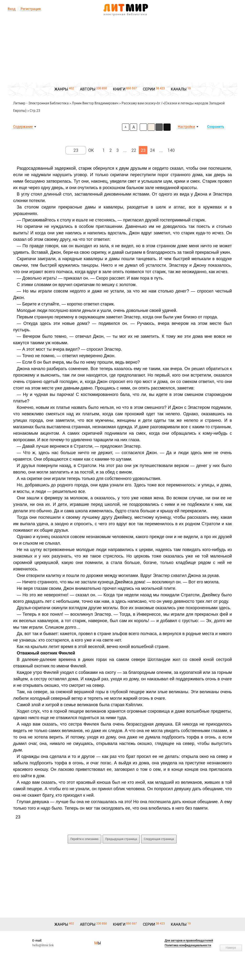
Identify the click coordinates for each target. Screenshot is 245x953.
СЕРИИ (149, 89)
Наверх (231, 947)
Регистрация (31, 9)
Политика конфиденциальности (188, 945)
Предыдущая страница (121, 839)
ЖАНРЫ (61, 89)
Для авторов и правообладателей (189, 940)
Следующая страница (159, 839)
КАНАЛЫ (179, 89)
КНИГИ (119, 89)
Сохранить (215, 127)
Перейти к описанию (84, 839)
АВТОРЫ (87, 89)
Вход (12, 9)
